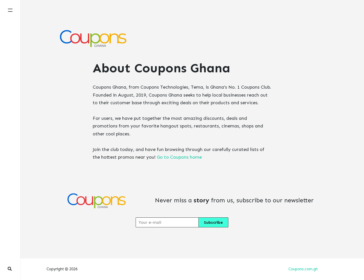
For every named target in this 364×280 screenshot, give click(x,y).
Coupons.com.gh (303, 269)
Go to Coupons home (179, 157)
